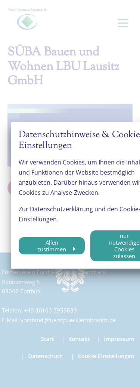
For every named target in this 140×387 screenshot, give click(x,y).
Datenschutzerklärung (61, 209)
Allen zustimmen (51, 246)
